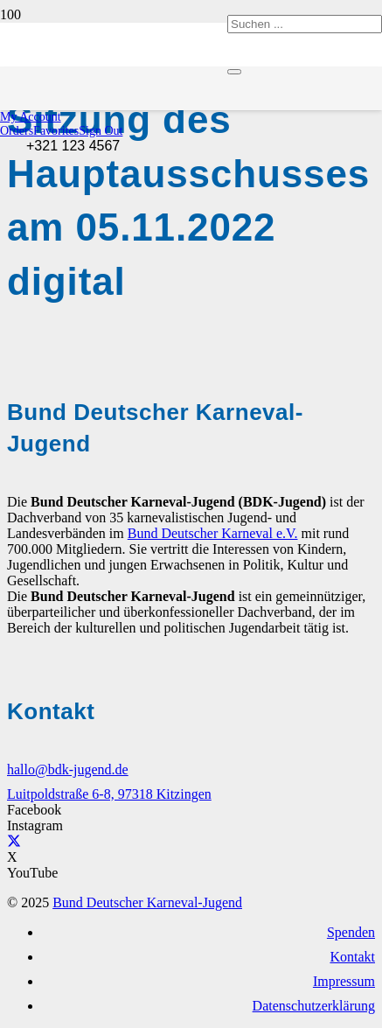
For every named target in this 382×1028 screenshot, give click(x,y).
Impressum (344, 981)
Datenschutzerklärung (314, 1005)
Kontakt (352, 956)
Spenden (351, 932)
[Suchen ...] (304, 24)
